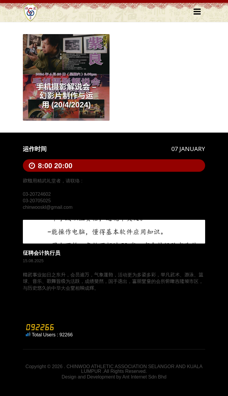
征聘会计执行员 (41, 253)
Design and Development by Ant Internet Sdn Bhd (113, 376)
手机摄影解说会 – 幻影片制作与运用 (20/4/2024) (66, 95)
